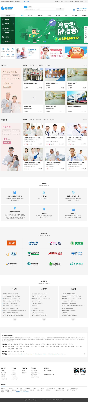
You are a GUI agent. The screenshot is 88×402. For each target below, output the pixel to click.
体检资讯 (84, 15)
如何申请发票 (34, 371)
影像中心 (5, 37)
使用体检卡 (71, 1)
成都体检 (49, 344)
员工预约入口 (6, 41)
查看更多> (85, 65)
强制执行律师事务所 (59, 390)
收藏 (86, 1)
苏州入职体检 (56, 346)
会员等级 (3, 375)
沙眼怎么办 (9, 391)
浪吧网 (2, 391)
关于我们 (3, 371)
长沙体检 (71, 344)
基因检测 (5, 32)
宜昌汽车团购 (23, 390)
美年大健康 (16, 351)
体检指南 (77, 1)
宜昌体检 (28, 388)
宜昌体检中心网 (8, 8)
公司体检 (10, 388)
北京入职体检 (11, 346)
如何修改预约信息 (35, 373)
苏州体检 (65, 344)
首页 (22, 15)
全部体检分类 (8, 15)
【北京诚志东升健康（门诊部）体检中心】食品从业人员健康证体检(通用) (49, 354)
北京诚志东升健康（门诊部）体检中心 (25, 354)
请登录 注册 (58, 1)
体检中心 (5, 23)
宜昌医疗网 (48, 390)
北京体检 (10, 344)
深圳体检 (32, 344)
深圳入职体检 (26, 346)
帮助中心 (82, 1)
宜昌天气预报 (19, 388)
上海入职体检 (19, 346)
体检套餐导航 (14, 377)
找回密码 (3, 377)
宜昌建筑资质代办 (74, 388)
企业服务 (74, 15)
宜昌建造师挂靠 (51, 388)
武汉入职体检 (64, 346)
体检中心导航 (14, 379)
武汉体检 (54, 344)
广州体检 (43, 344)
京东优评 (3, 388)
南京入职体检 (49, 346)
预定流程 (24, 373)
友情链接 (3, 384)
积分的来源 (3, 373)
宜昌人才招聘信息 (5, 390)
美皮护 (34, 388)
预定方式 (24, 371)
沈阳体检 (60, 344)
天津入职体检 (41, 346)
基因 (66, 15)
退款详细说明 (34, 375)
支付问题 (13, 371)
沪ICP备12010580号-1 (47, 399)
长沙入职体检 (71, 346)
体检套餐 (5, 19)
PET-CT (58, 15)
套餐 (25, 6)
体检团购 (5, 28)
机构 (30, 6)
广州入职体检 (34, 346)
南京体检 (38, 344)
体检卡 (49, 15)
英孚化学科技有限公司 (72, 390)
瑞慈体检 (22, 351)
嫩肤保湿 (14, 390)
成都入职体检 (19, 348)
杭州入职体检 (79, 346)
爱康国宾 (10, 351)
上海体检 (16, 344)
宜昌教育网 (39, 390)
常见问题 (13, 373)
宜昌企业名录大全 (62, 388)
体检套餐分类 (65, 1)
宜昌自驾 (42, 388)
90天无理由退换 (35, 377)
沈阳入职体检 (11, 348)
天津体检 (21, 344)
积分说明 (13, 375)
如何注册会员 (4, 379)
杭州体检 (27, 344)
